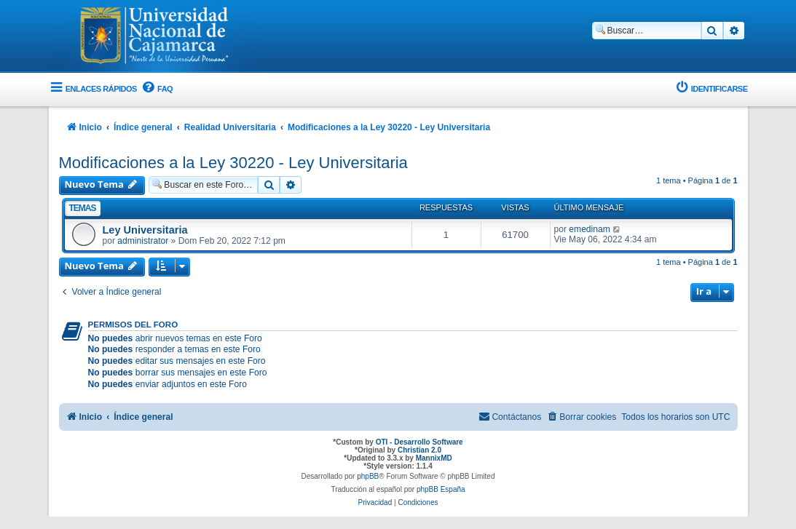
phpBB (368, 476)
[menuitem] (157, 89)
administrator (142, 241)
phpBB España (441, 489)
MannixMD (434, 458)
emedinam (589, 229)
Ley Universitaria (145, 230)
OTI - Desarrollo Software (419, 442)
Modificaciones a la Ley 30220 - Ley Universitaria (233, 163)
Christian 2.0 (419, 450)
